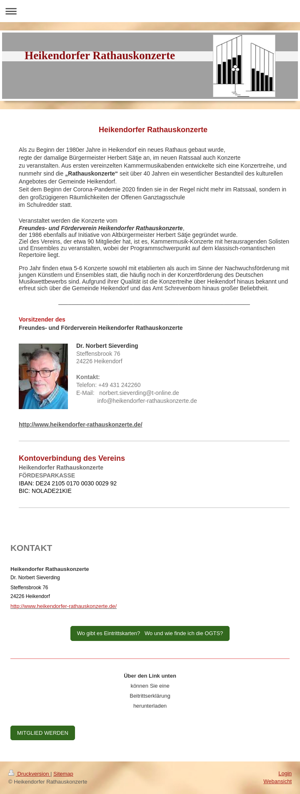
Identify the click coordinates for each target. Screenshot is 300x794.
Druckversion (29, 774)
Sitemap (63, 774)
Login (285, 773)
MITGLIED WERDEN (42, 733)
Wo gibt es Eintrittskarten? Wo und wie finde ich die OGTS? (150, 633)
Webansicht (277, 781)
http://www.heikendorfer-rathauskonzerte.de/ (80, 424)
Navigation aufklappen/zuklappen (150, 11)
